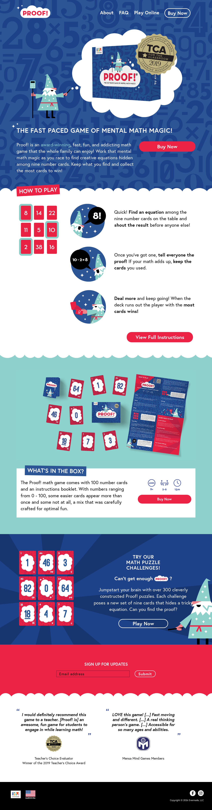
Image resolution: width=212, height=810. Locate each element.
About (106, 12)
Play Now (143, 623)
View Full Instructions (160, 337)
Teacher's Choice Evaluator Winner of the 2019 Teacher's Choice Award (53, 760)
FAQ (124, 12)
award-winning (55, 145)
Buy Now (177, 13)
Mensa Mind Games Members (143, 758)
